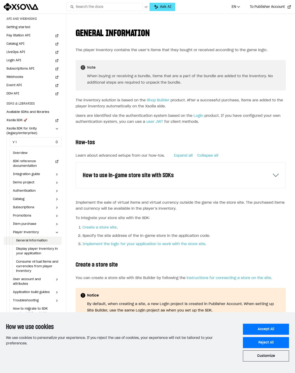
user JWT (154, 121)
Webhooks (14, 77)
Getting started (18, 27)
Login (198, 115)
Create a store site (100, 227)
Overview (20, 153)
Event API (14, 85)
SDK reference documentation (25, 163)
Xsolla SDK (16, 120)
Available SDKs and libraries (27, 112)
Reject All (266, 342)
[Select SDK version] (36, 142)
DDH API (12, 93)
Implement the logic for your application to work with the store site (144, 244)
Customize (266, 356)
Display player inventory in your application (37, 251)
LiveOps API (15, 52)
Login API (13, 60)
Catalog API (15, 43)
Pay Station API (18, 35)
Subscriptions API (20, 68)
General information (31, 240)
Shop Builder (158, 100)
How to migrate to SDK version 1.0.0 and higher (32, 311)
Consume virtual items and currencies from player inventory (37, 266)
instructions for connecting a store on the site (229, 278)
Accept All (266, 329)
